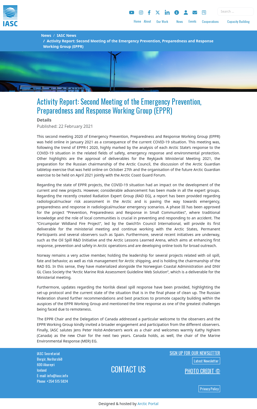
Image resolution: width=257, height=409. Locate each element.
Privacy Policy (209, 388)
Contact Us (128, 369)
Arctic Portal (147, 403)
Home (137, 21)
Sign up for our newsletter (195, 353)
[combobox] (235, 11)
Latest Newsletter (206, 360)
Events (192, 21)
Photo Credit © (202, 371)
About (147, 21)
